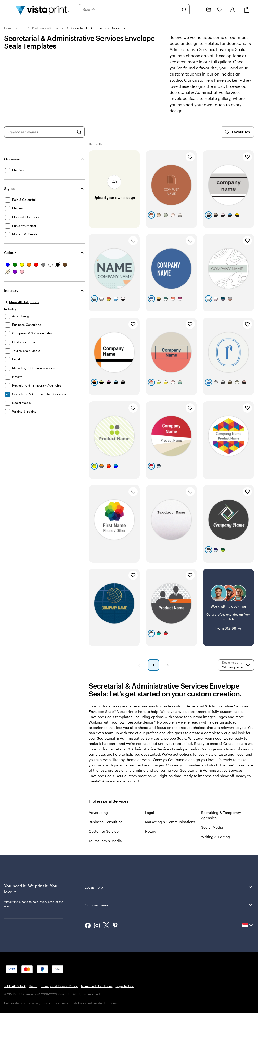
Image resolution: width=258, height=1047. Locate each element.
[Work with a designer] (228, 636)
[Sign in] (232, 9)
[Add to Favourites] (190, 156)
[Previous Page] (139, 697)
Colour (10, 252)
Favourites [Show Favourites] (237, 131)
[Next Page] (167, 697)
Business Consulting (106, 854)
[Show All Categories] (21, 302)
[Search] (184, 9)
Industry (11, 290)
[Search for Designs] (79, 131)
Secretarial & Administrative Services (98, 28)
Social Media (212, 859)
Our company (169, 937)
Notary (150, 863)
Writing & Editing (215, 869)
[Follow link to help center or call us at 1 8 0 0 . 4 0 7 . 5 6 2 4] (197, 10)
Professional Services (47, 28)
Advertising (98, 844)
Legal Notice (124, 1018)
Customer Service (104, 863)
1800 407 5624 (15, 1018)
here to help (30, 934)
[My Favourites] (219, 9)
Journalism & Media (105, 873)
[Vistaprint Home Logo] (42, 10)
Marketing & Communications (170, 854)
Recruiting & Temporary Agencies (221, 847)
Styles (9, 188)
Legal (149, 844)
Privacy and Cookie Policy (59, 1018)
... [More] (22, 28)
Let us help (169, 919)
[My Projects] (208, 9)
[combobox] (131, 9)
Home (8, 28)
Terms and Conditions (96, 1018)
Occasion (12, 159)
